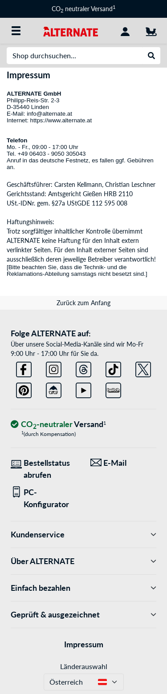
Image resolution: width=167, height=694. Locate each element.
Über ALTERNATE (83, 561)
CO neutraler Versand (83, 8)
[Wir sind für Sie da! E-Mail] (123, 463)
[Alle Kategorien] (16, 30)
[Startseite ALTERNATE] (70, 30)
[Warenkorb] (151, 31)
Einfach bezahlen (83, 588)
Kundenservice (83, 535)
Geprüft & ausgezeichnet (83, 615)
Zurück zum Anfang (83, 303)
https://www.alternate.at (62, 120)
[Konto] (125, 31)
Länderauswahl (83, 666)
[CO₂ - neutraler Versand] (58, 424)
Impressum (83, 644)
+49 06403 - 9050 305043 (51, 153)
